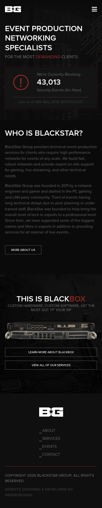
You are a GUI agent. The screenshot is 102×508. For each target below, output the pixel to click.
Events (49, 446)
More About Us (23, 250)
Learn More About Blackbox (51, 352)
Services (51, 438)
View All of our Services (51, 365)
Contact (51, 454)
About (48, 430)
